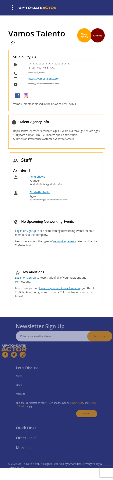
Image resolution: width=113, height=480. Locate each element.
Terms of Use (16, 471)
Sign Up (31, 231)
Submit (83, 411)
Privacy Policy (75, 401)
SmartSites (75, 467)
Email (22, 385)
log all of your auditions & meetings (61, 288)
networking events (64, 241)
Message (24, 393)
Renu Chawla (38, 176)
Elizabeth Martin (40, 192)
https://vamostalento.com (44, 78)
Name (22, 377)
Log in (18, 231)
